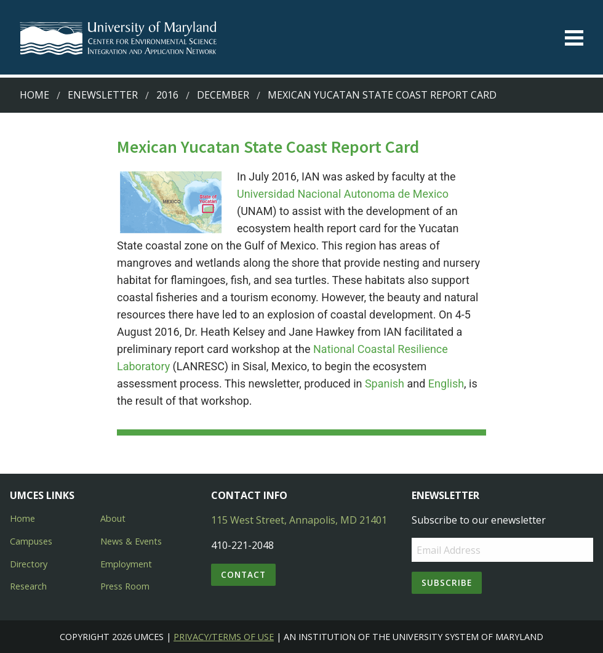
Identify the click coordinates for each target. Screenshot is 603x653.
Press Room (125, 586)
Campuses (31, 541)
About (113, 518)
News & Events (131, 541)
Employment (126, 564)
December (223, 95)
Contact (243, 574)
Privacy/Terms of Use (224, 637)
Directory (28, 564)
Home (34, 95)
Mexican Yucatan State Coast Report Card (382, 95)
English (446, 383)
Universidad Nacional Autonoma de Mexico (343, 193)
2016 (167, 95)
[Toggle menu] (574, 38)
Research (28, 586)
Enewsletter (103, 95)
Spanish (386, 383)
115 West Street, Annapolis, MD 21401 (299, 520)
